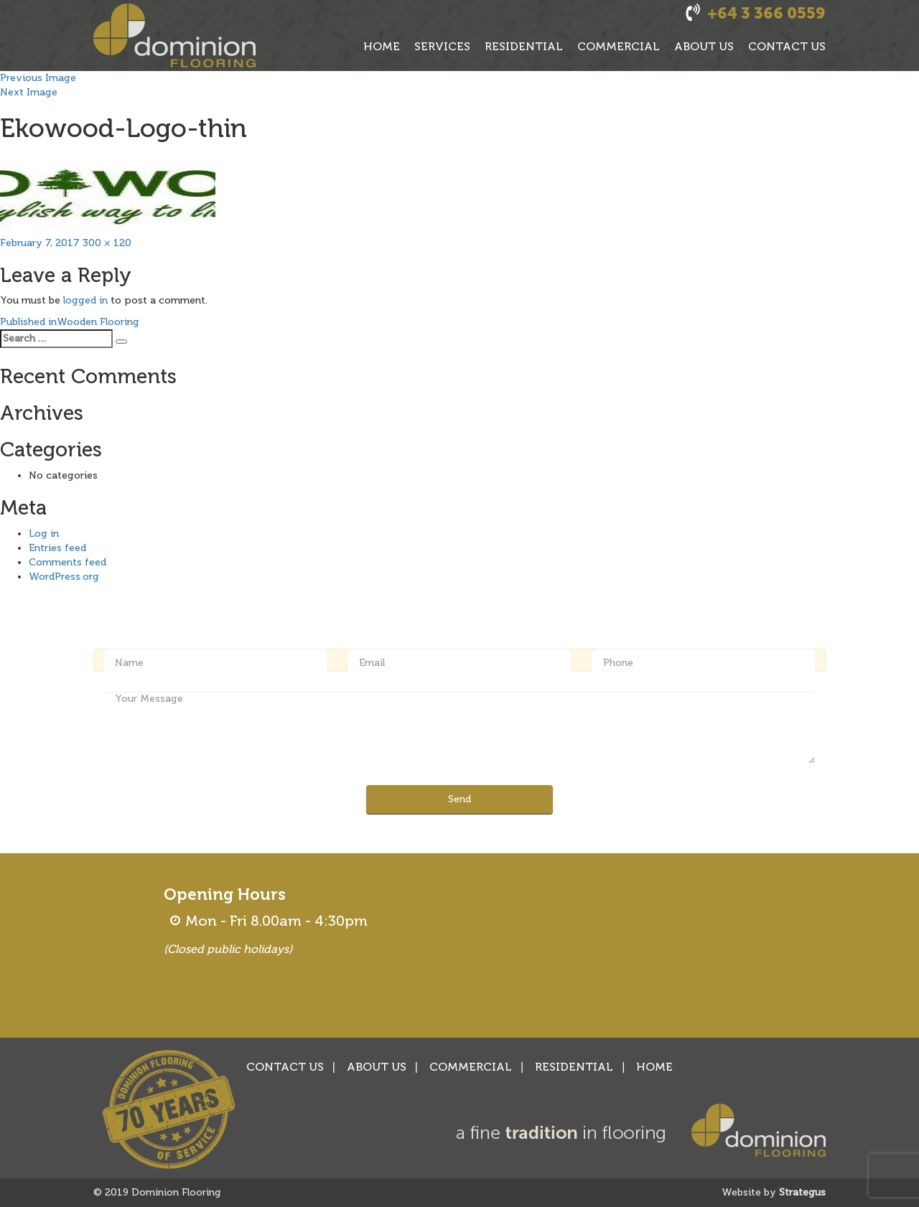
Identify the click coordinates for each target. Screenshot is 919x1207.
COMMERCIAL (618, 46)
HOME (381, 46)
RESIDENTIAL (524, 46)
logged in (85, 300)
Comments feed (67, 562)
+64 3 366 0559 (766, 13)
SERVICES (442, 46)
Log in (44, 533)
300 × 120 (107, 243)
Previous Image (38, 78)
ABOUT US (704, 46)
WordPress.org (64, 576)
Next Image (28, 92)
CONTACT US (787, 46)
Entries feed (57, 548)
